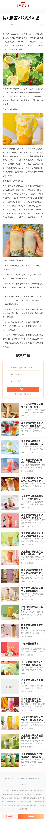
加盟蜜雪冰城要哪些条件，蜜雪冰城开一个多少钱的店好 (32, 571)
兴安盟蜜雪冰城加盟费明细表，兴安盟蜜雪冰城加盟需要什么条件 (32, 718)
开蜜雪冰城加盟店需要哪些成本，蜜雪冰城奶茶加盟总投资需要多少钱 (32, 755)
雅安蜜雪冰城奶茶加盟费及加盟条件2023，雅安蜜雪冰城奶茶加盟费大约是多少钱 (32, 590)
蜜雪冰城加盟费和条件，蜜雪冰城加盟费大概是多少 (32, 700)
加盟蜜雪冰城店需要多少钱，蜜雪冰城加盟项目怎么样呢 (32, 498)
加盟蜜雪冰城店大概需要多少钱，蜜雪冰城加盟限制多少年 (32, 737)
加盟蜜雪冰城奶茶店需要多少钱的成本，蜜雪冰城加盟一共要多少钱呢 (32, 553)
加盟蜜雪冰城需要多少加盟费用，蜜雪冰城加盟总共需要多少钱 (32, 516)
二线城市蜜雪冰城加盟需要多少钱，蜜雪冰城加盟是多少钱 (32, 406)
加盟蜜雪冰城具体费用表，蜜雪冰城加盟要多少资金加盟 (32, 534)
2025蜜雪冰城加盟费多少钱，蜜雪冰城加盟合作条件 (32, 461)
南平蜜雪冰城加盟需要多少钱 (32, 626)
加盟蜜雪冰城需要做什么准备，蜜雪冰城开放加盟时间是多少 (32, 442)
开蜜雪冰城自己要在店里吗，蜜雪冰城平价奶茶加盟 (32, 479)
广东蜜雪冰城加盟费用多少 (32, 681)
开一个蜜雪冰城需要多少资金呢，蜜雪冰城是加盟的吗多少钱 (32, 663)
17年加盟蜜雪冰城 (29, 643)
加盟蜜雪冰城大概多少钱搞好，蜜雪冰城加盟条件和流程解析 (32, 424)
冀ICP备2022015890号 (34, 778)
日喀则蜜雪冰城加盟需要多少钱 (32, 608)
